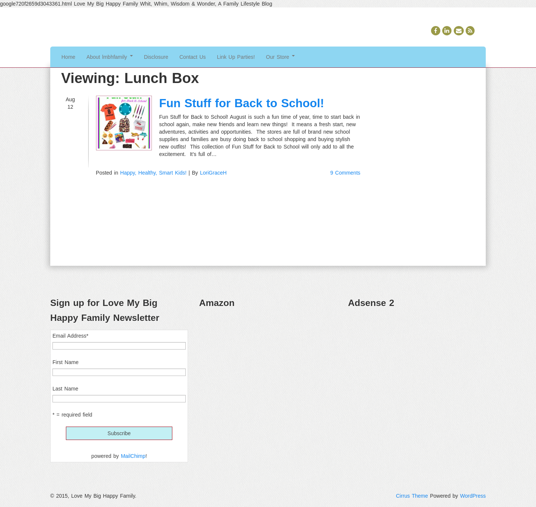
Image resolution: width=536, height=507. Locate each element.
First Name (65, 362)
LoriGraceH (213, 173)
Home (68, 57)
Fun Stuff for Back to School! (241, 103)
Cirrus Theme (412, 496)
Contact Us (192, 57)
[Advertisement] (417, 367)
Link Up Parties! (236, 57)
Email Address (70, 336)
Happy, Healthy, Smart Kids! (153, 173)
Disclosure (156, 57)
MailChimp (133, 456)
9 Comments (345, 173)
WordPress (473, 496)
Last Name (65, 389)
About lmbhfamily (109, 57)
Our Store (280, 57)
